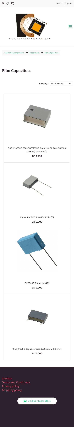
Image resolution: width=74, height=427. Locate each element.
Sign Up (68, 3)
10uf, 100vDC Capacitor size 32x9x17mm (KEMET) (37, 331)
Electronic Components (14, 35)
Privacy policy (11, 368)
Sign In (60, 3)
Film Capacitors (51, 35)
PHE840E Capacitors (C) (37, 265)
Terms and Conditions (16, 365)
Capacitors (34, 35)
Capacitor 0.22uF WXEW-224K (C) (37, 200)
